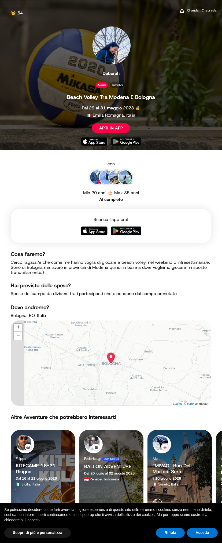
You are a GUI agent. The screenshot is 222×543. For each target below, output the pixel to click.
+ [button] (18, 328)
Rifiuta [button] (170, 532)
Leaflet (177, 403)
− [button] (18, 336)
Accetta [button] (202, 532)
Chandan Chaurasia (202, 10)
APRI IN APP (111, 128)
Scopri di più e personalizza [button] (37, 532)
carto (190, 403)
